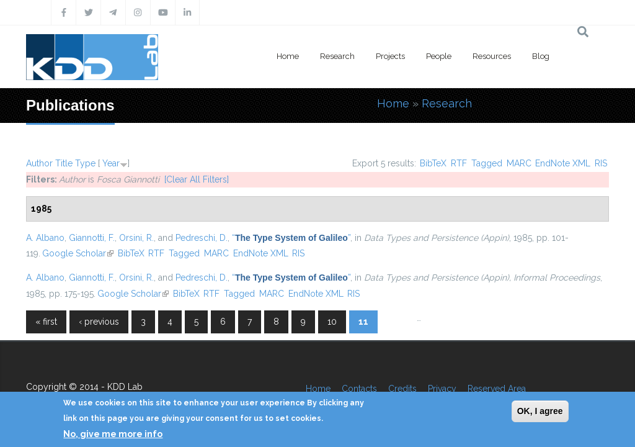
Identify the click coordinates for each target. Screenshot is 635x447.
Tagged (486, 163)
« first (46, 322)
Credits (402, 389)
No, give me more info (112, 434)
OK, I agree (540, 411)
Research (337, 56)
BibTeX (433, 163)
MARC (519, 163)
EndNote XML (562, 163)
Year (111, 163)
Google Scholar (77, 253)
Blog (540, 56)
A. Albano (45, 238)
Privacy (442, 389)
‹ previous (99, 322)
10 (332, 322)
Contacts (359, 389)
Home (288, 56)
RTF (459, 163)
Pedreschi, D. (201, 238)
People (438, 56)
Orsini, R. (136, 238)
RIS (601, 163)
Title (64, 163)
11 (363, 322)
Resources (492, 56)
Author (39, 163)
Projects (390, 56)
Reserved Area (497, 389)
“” (291, 238)
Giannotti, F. (92, 238)
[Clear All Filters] (196, 179)
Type (85, 163)
